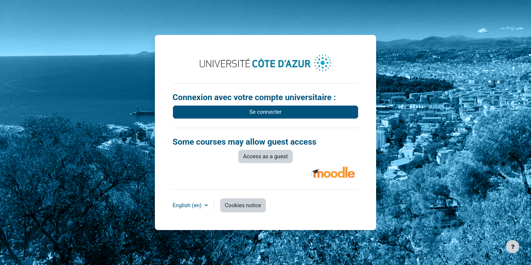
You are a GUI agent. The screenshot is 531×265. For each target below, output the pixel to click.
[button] (332, 172)
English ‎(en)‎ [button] (188, 205)
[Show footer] (512, 246)
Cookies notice (243, 205)
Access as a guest (265, 156)
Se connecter (265, 112)
